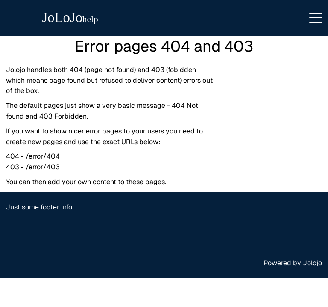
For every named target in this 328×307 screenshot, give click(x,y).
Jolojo (312, 262)
